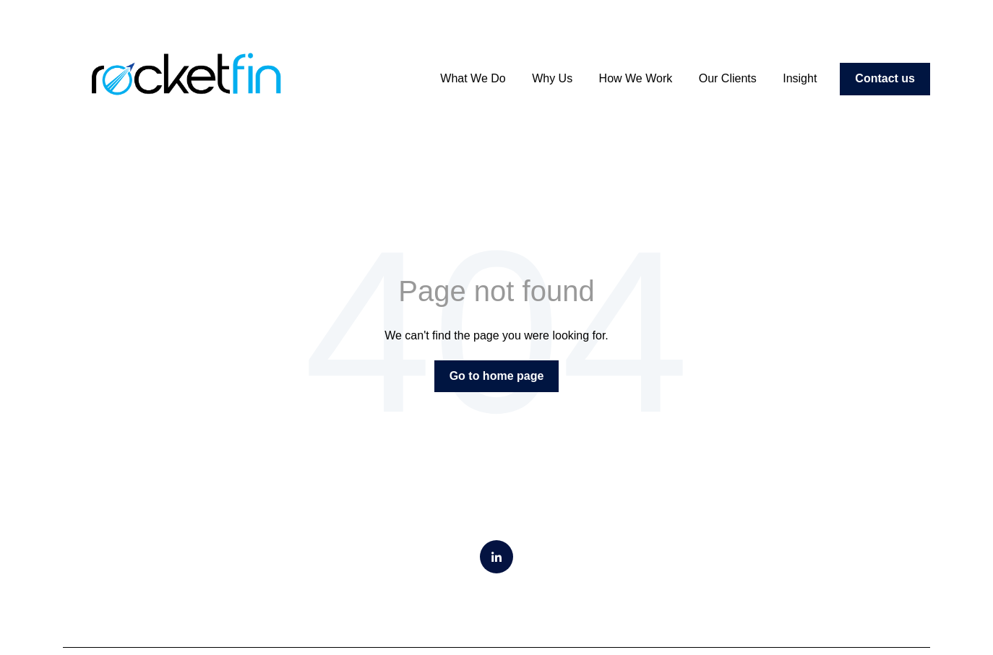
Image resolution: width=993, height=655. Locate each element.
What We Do (472, 78)
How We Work (636, 78)
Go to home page (497, 376)
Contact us (885, 78)
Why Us (552, 78)
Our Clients (728, 78)
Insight (800, 78)
